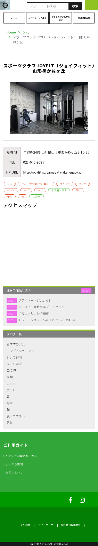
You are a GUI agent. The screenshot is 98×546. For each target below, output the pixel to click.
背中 (10, 403)
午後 (9, 196)
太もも (11, 383)
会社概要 (25, 525)
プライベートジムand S (34, 300)
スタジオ (65, 184)
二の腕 (11, 370)
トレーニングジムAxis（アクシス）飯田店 (46, 320)
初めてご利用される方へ (21, 456)
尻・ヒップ (14, 390)
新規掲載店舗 (84, 18)
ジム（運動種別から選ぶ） (36, 184)
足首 (10, 422)
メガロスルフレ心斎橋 (33, 313)
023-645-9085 (33, 162)
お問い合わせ (14, 472)
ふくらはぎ (14, 364)
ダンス (82, 184)
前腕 (10, 377)
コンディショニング (20, 351)
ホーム (14, 18)
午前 (78, 190)
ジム (25, 32)
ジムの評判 (14, 357)
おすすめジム (16, 344)
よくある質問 (14, 464)
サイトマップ (45, 525)
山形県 (36, 196)
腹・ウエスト (16, 416)
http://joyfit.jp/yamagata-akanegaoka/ (52, 172)
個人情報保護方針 (71, 525)
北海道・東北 (59, 190)
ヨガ (26, 190)
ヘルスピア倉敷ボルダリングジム (41, 307)
